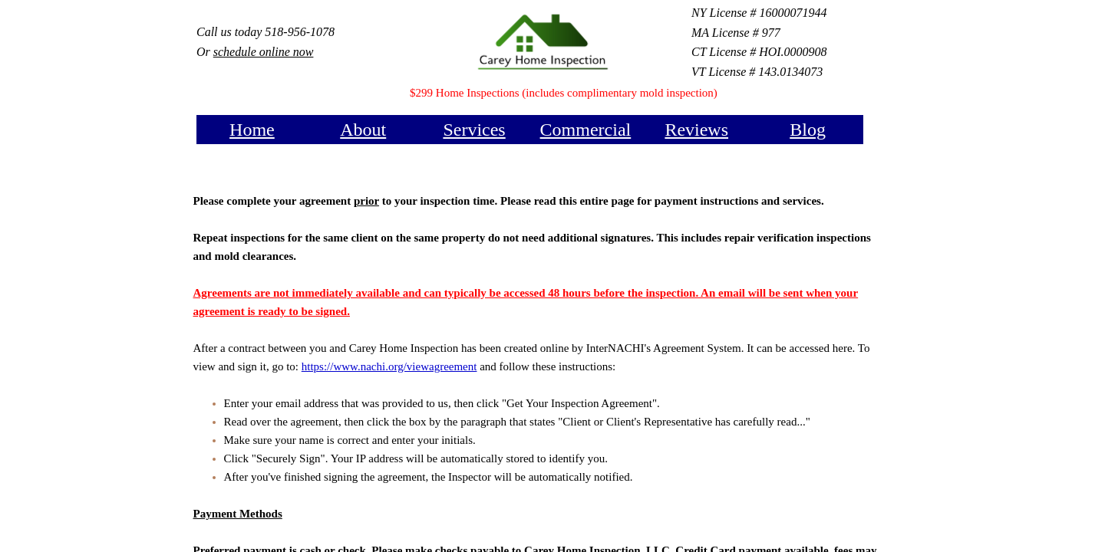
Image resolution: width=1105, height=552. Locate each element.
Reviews (696, 130)
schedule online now (263, 51)
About (363, 130)
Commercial (586, 130)
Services (474, 130)
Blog (808, 130)
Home (252, 130)
